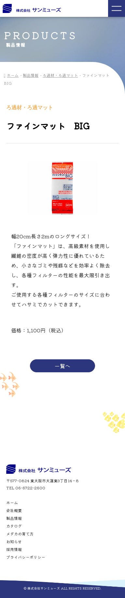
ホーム (13, 75)
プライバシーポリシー (25, 557)
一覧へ (62, 366)
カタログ (14, 526)
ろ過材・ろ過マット (60, 75)
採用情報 (14, 549)
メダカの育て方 (20, 534)
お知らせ (14, 542)
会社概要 (14, 510)
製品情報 (30, 75)
